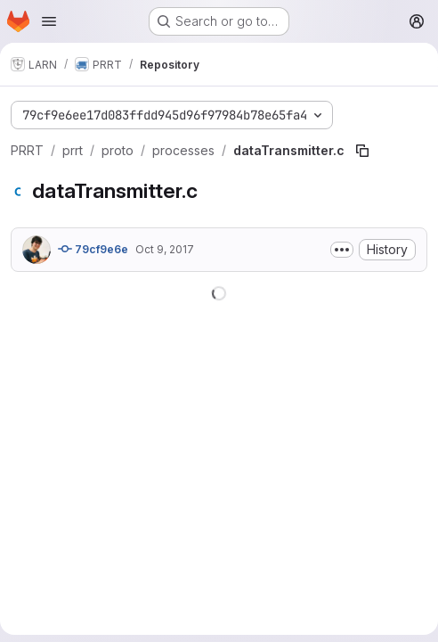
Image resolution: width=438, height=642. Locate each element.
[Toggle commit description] (341, 250)
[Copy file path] (362, 150)
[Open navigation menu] (49, 21)
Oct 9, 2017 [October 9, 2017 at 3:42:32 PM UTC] (164, 249)
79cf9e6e (93, 249)
